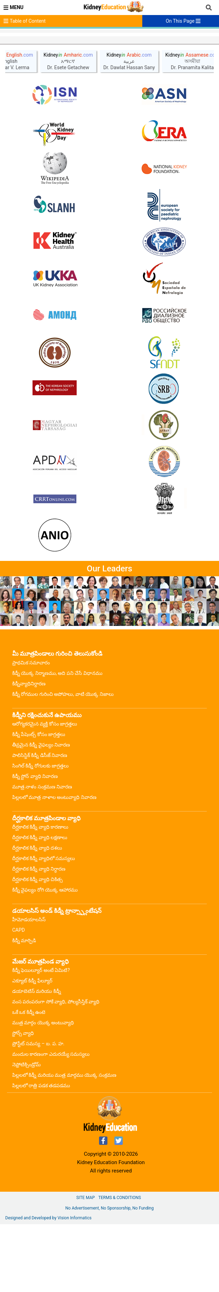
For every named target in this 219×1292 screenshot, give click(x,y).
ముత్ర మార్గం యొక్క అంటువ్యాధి (43, 1090)
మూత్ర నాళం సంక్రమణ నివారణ (42, 854)
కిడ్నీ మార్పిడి (24, 1008)
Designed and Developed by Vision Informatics (48, 1285)
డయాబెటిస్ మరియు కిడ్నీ (36, 1059)
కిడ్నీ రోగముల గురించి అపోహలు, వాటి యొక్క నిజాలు (63, 762)
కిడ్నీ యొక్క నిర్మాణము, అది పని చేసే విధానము (57, 741)
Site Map (85, 1265)
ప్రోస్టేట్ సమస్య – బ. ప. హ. (38, 1111)
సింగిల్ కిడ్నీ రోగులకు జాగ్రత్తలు (40, 833)
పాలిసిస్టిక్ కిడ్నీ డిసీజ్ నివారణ (39, 823)
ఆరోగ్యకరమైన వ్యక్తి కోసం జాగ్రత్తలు (44, 791)
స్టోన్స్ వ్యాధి (23, 1101)
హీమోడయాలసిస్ (29, 987)
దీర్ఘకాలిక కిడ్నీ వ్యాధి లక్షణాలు (39, 905)
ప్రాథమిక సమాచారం (31, 730)
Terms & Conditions (119, 1265)
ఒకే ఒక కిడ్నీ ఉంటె (28, 1080)
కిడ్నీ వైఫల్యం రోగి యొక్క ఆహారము (45, 957)
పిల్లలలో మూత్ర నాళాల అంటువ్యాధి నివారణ (54, 865)
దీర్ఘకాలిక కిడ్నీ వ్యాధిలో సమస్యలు (43, 926)
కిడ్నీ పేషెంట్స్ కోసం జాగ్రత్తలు (38, 802)
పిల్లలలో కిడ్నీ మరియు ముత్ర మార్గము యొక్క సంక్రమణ (64, 1143)
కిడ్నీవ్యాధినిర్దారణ (29, 751)
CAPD (18, 998)
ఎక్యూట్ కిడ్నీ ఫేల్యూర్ (32, 1048)
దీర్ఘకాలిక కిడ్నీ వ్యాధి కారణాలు (40, 894)
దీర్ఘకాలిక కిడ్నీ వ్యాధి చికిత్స (37, 947)
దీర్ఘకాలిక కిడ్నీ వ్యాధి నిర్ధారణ (39, 936)
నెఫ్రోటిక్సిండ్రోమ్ (26, 1132)
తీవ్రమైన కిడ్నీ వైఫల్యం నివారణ (41, 812)
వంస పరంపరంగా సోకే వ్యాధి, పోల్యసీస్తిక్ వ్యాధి (55, 1069)
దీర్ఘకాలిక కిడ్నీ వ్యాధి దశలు (37, 915)
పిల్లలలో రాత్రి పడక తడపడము (41, 1153)
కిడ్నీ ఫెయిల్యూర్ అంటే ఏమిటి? (41, 1038)
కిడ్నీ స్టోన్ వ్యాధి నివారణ (35, 844)
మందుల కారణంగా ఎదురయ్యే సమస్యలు (51, 1122)
